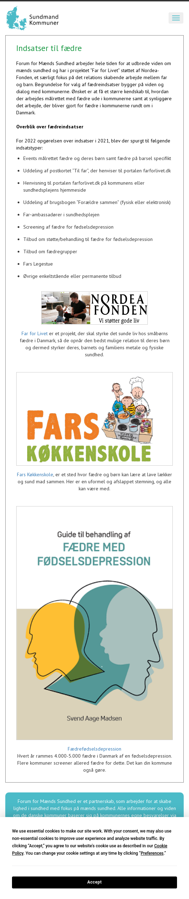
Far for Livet (35, 333)
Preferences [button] (152, 853)
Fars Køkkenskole (35, 474)
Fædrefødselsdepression (94, 749)
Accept (94, 882)
